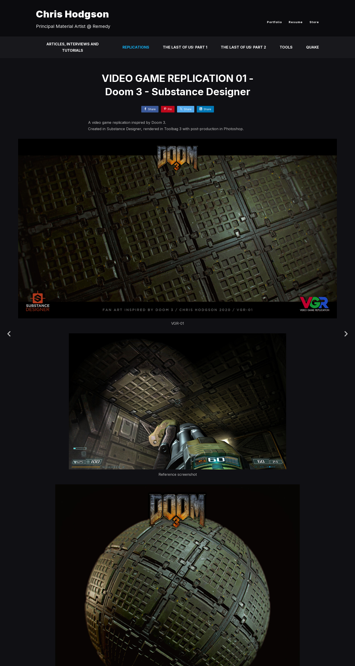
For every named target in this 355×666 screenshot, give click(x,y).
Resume (296, 22)
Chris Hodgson (72, 14)
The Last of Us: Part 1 (185, 47)
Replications (135, 47)
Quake (312, 47)
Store (314, 22)
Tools (286, 47)
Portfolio (274, 22)
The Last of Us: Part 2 (243, 47)
